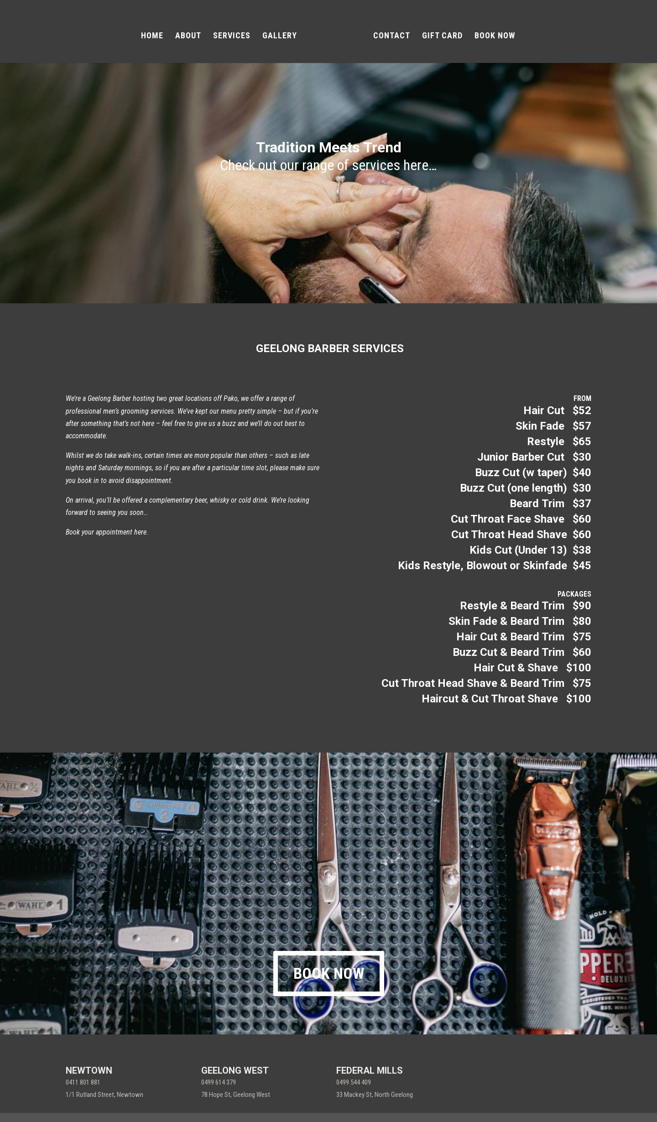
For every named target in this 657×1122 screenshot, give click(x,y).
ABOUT (191, 33)
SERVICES (235, 33)
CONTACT (388, 33)
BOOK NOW (491, 33)
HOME (155, 33)
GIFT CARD (439, 33)
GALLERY (283, 33)
